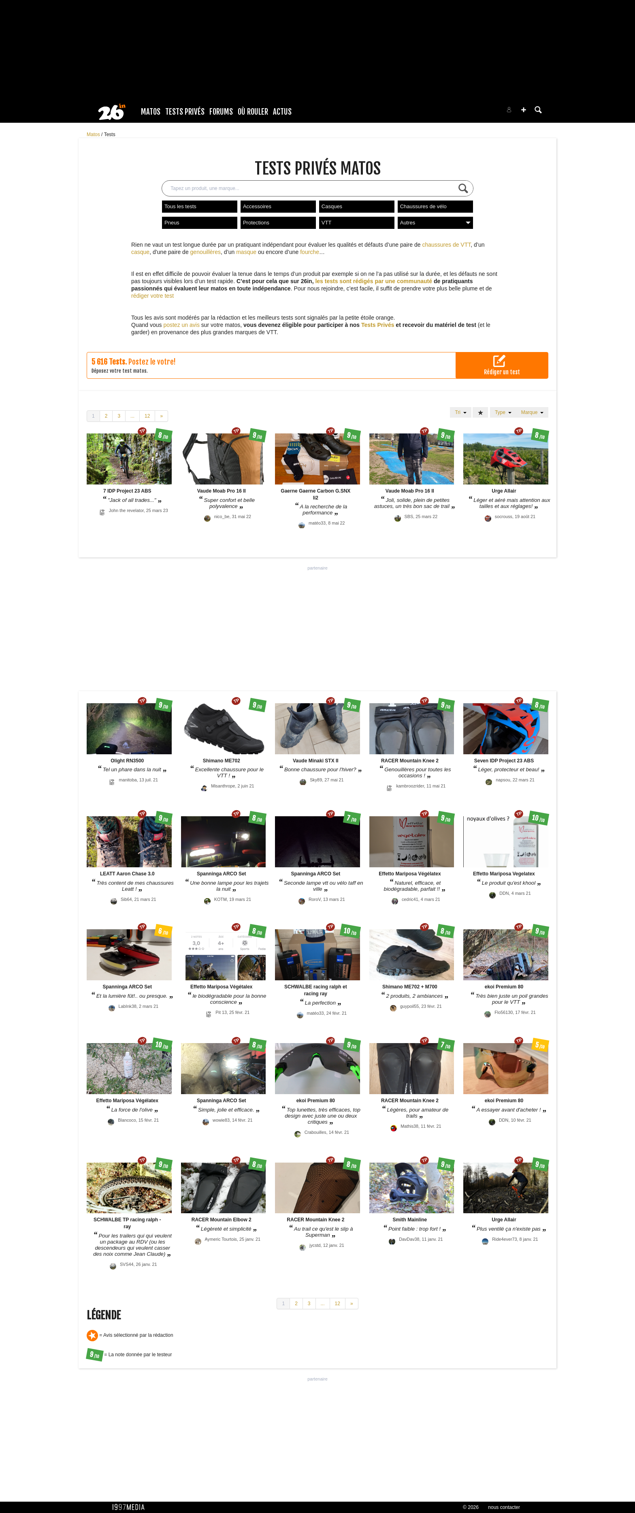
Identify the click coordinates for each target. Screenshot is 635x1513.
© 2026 (471, 1507)
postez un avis (181, 325)
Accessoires (257, 206)
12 (147, 416)
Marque (532, 412)
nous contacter (504, 1507)
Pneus (171, 223)
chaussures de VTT (446, 244)
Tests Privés (185, 112)
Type (503, 412)
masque (246, 252)
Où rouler (253, 112)
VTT (327, 223)
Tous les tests (180, 206)
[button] (523, 109)
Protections (256, 223)
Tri (460, 412)
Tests (109, 134)
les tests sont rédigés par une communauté (373, 281)
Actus (282, 112)
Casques (332, 206)
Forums (221, 112)
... (132, 416)
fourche (309, 252)
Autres (435, 223)
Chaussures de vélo (423, 206)
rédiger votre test (152, 295)
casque (140, 252)
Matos (150, 112)
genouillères (205, 252)
